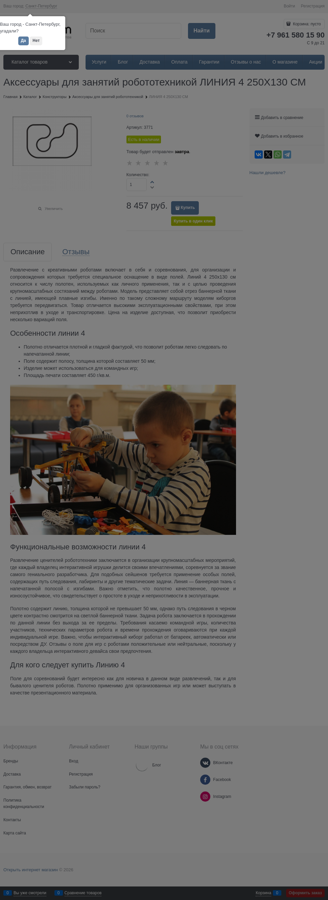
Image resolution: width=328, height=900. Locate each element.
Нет (36, 40)
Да (23, 40)
